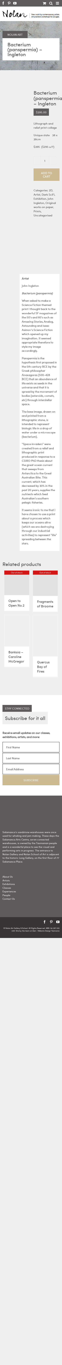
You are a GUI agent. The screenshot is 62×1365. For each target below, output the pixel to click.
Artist (37, 194)
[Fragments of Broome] (45, 583)
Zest (34, 930)
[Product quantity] (45, 160)
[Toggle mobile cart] (44, 3)
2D (50, 190)
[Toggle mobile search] (51, 3)
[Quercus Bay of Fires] (45, 635)
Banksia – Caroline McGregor (16, 656)
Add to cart (46, 174)
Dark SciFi (48, 194)
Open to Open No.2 (16, 602)
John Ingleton (43, 201)
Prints (37, 211)
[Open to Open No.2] (16, 583)
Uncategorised (43, 215)
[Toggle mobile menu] (58, 3)
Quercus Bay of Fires (43, 666)
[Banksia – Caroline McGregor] (16, 630)
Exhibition (40, 198)
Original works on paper (45, 205)
